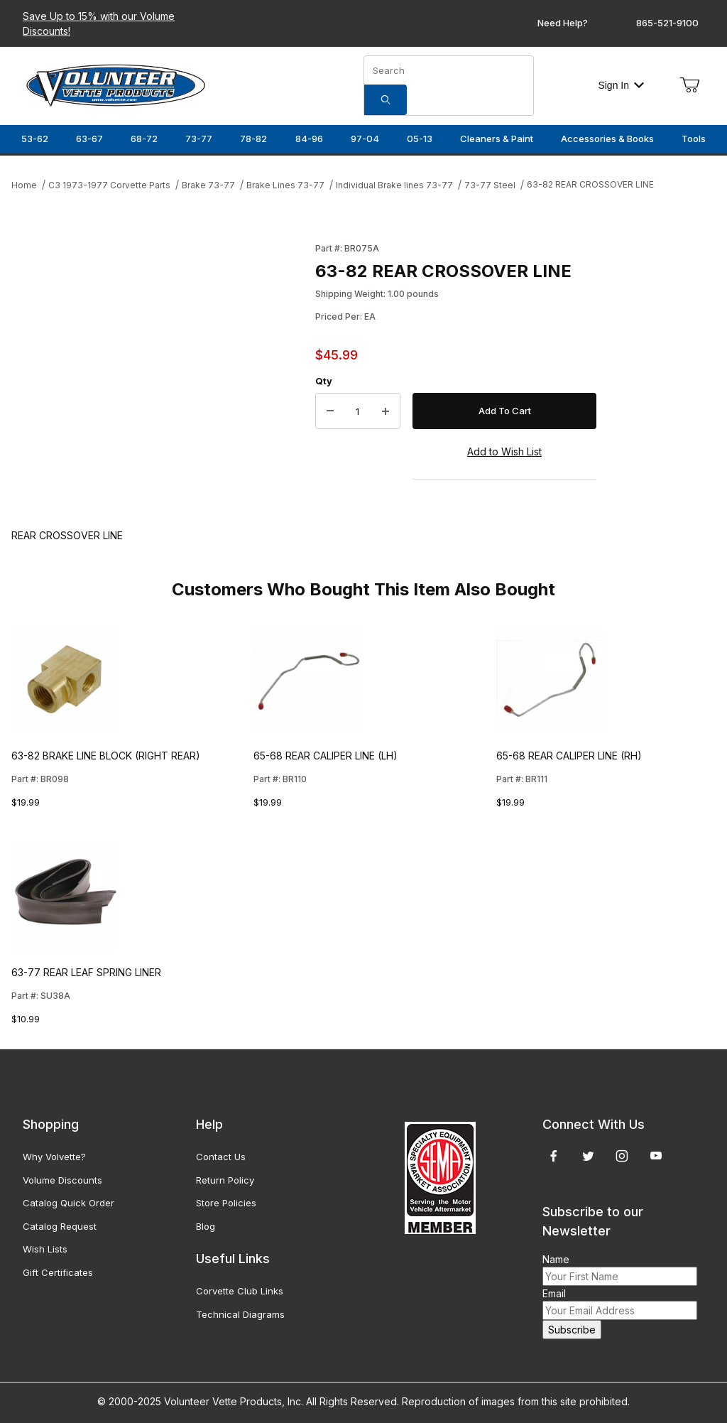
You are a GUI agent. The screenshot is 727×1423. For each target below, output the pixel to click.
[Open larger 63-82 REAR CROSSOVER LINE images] (159, 370)
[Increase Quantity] (385, 411)
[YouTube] (656, 1156)
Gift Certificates (58, 1272)
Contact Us (221, 1156)
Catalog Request (60, 1226)
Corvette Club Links (239, 1291)
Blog (205, 1226)
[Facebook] (553, 1156)
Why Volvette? (54, 1156)
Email (554, 1293)
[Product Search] (448, 70)
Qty (323, 380)
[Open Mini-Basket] (689, 85)
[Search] (385, 100)
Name (555, 1259)
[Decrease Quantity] (330, 411)
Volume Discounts (62, 1180)
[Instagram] (622, 1156)
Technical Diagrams (240, 1314)
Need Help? (562, 22)
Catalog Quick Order (68, 1202)
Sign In (621, 85)
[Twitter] (588, 1156)
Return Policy (225, 1180)
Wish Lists (45, 1249)
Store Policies (226, 1202)
